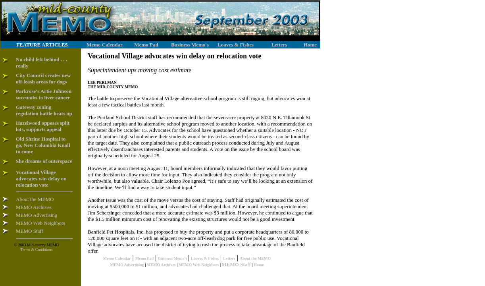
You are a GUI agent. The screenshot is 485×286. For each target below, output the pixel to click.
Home (259, 265)
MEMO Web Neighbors (199, 265)
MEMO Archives (161, 265)
